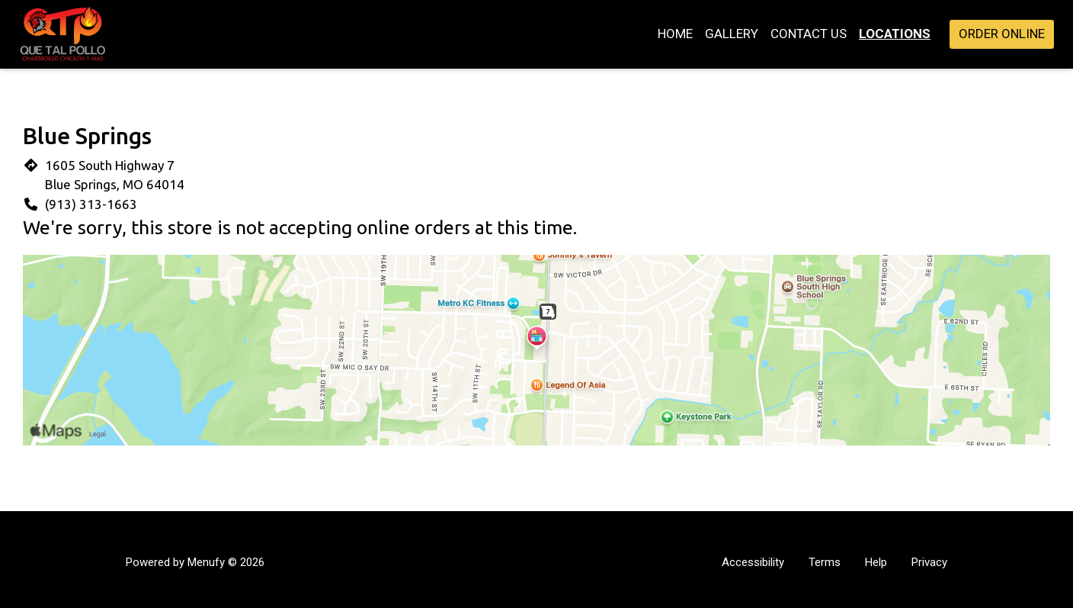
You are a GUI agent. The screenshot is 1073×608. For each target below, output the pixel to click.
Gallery (731, 33)
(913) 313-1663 (91, 204)
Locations (894, 33)
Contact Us (808, 33)
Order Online (1002, 33)
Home (675, 33)
